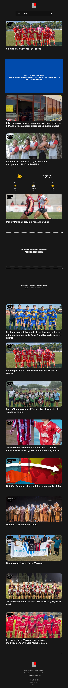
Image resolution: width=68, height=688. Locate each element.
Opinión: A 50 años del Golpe (21, 524)
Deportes (10, 22)
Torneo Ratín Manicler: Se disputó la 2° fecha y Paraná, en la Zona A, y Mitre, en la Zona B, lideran (33, 449)
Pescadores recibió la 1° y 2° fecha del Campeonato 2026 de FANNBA (26, 163)
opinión (9, 462)
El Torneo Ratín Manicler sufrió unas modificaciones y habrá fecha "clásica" (27, 641)
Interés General (11, 460)
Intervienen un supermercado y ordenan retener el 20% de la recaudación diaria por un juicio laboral (33, 124)
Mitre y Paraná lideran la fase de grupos (27, 222)
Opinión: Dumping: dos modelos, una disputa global (33, 486)
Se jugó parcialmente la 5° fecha (23, 48)
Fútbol (9, 25)
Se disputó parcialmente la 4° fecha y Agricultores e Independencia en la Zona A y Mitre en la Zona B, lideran (33, 335)
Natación (10, 137)
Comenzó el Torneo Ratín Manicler (24, 563)
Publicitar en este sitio (34, 675)
